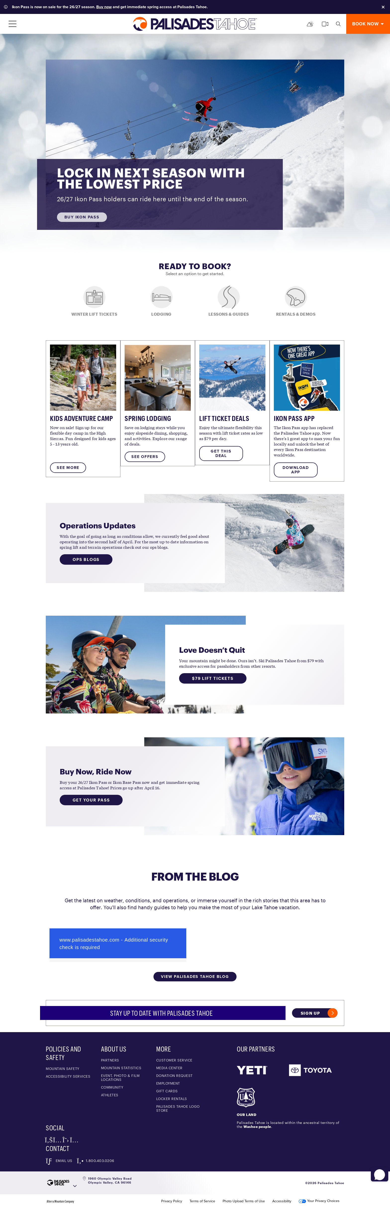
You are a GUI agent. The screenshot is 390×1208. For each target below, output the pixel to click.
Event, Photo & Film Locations (120, 1077)
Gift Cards (167, 1091)
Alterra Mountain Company (60, 1201)
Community (112, 1087)
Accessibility (281, 1201)
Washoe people (257, 1126)
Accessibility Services (68, 1076)
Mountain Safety (62, 1068)
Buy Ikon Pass (81, 217)
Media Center (169, 1068)
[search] (338, 24)
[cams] (325, 24)
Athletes (109, 1095)
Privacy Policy (171, 1201)
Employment (168, 1083)
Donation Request (174, 1075)
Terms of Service (202, 1201)
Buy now (104, 7)
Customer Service (174, 1060)
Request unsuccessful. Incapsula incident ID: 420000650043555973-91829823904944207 (118, 943)
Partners (110, 1060)
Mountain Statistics (121, 1068)
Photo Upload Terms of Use (244, 1201)
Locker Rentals (171, 1099)
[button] (378, 1170)
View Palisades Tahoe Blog (195, 976)
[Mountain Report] (310, 24)
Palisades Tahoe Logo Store (178, 1108)
